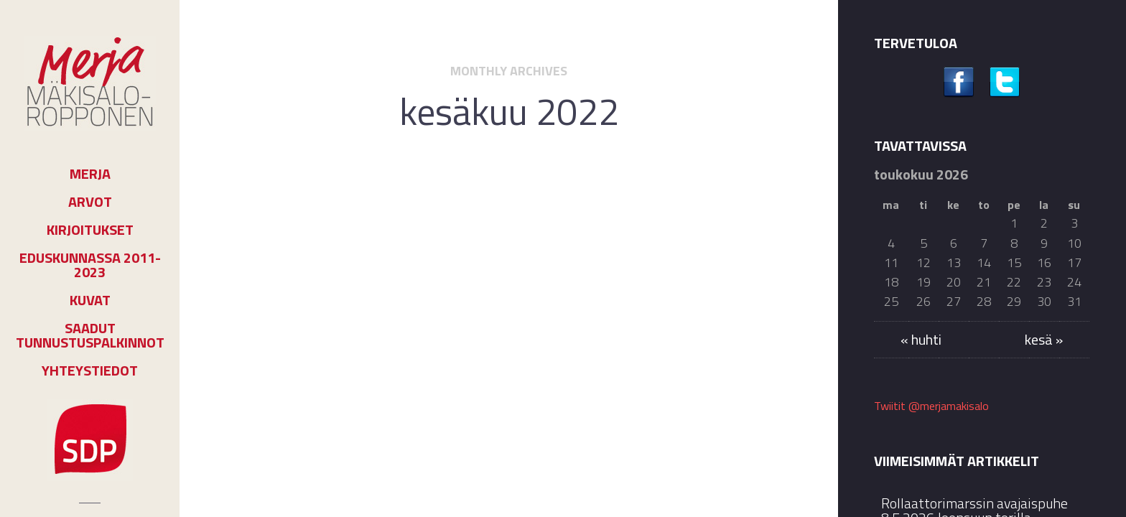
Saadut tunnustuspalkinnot (90, 335)
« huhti (921, 339)
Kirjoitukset (90, 230)
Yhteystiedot (90, 370)
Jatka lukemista (509, 418)
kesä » (1044, 339)
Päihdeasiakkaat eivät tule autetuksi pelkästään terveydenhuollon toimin (509, 264)
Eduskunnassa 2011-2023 (90, 265)
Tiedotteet (528, 210)
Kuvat (90, 300)
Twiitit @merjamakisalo (931, 405)
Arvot (90, 202)
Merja (90, 174)
